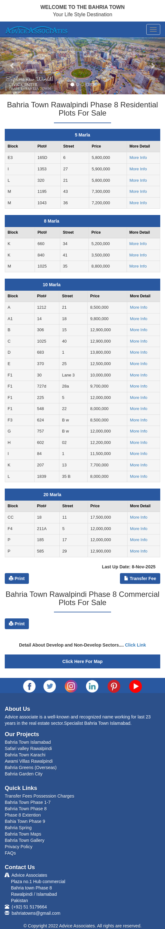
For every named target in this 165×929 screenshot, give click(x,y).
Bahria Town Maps (23, 834)
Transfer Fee (140, 578)
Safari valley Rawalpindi (28, 748)
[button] (12, 65)
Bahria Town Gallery (24, 840)
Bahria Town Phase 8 (26, 808)
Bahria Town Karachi (25, 754)
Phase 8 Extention (23, 815)
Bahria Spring (18, 827)
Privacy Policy (18, 846)
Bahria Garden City (24, 773)
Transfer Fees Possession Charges (39, 796)
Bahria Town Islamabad (28, 742)
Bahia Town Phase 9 (25, 821)
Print (17, 578)
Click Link (135, 645)
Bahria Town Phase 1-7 (28, 802)
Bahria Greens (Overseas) (30, 767)
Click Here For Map (83, 661)
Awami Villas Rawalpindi (29, 761)
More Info (138, 157)
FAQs (10, 853)
